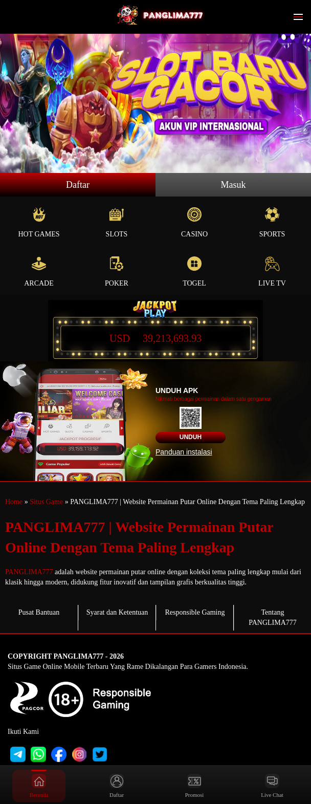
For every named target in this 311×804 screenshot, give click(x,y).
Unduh (191, 437)
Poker (116, 271)
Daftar (78, 185)
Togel (194, 271)
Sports (272, 222)
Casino (194, 222)
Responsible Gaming (195, 612)
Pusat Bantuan (39, 612)
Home (14, 502)
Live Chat (272, 786)
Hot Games (39, 222)
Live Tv (272, 271)
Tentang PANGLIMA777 (273, 617)
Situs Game (46, 502)
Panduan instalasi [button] (184, 452)
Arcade (39, 271)
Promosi (194, 786)
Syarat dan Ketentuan (117, 612)
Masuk (233, 185)
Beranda (39, 786)
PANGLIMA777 (29, 572)
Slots (116, 222)
